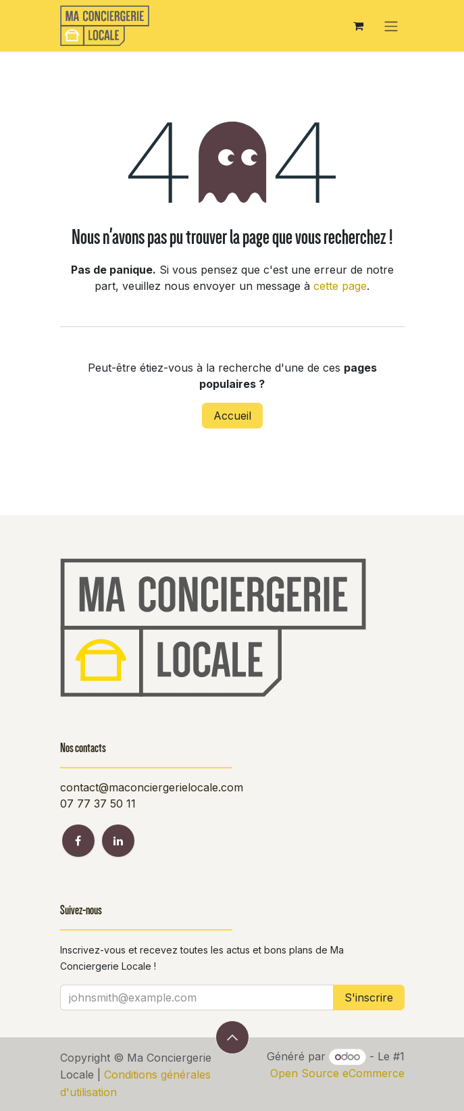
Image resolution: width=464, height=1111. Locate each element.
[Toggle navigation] (391, 25)
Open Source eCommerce (337, 1073)
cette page (340, 286)
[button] (232, 1037)
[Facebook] (78, 840)
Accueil (232, 415)
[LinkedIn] (118, 840)
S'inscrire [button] (368, 997)
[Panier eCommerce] (358, 25)
